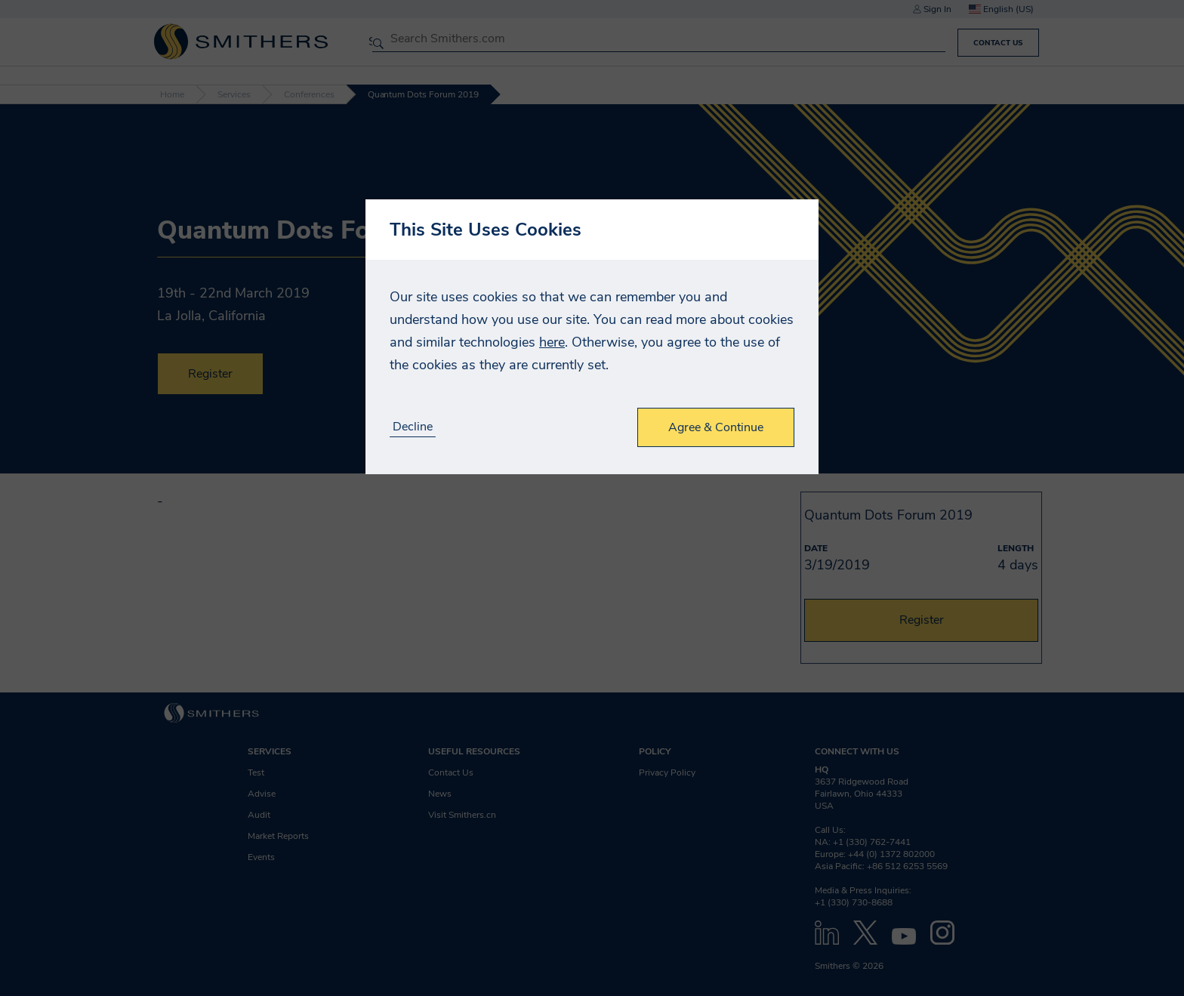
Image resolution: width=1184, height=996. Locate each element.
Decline (413, 427)
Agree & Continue (715, 427)
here (552, 342)
